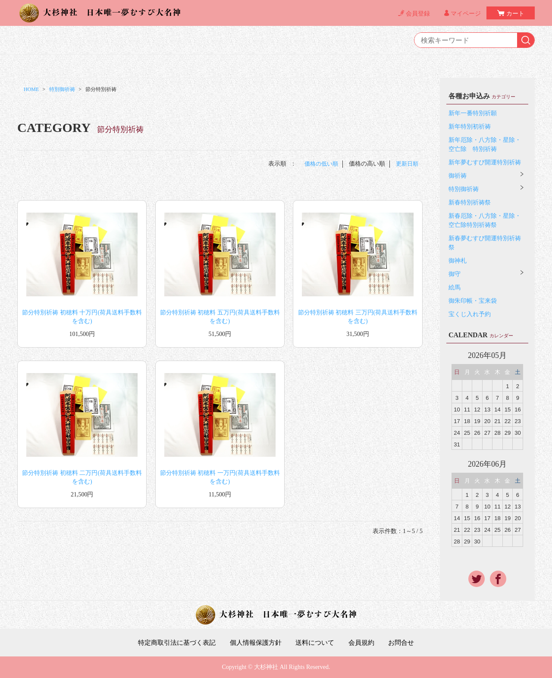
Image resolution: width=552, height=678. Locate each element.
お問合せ (407, 642)
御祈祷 (457, 176)
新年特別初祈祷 (469, 126)
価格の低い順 (318, 163)
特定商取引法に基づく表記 (172, 642)
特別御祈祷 (62, 89)
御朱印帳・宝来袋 (472, 301)
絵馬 (454, 287)
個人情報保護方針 (255, 642)
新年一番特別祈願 (472, 113)
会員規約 (366, 642)
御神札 (457, 260)
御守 (454, 274)
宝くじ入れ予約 (469, 314)
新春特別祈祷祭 (469, 202)
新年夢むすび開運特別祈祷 (484, 162)
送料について (317, 642)
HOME (31, 89)
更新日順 (406, 163)
